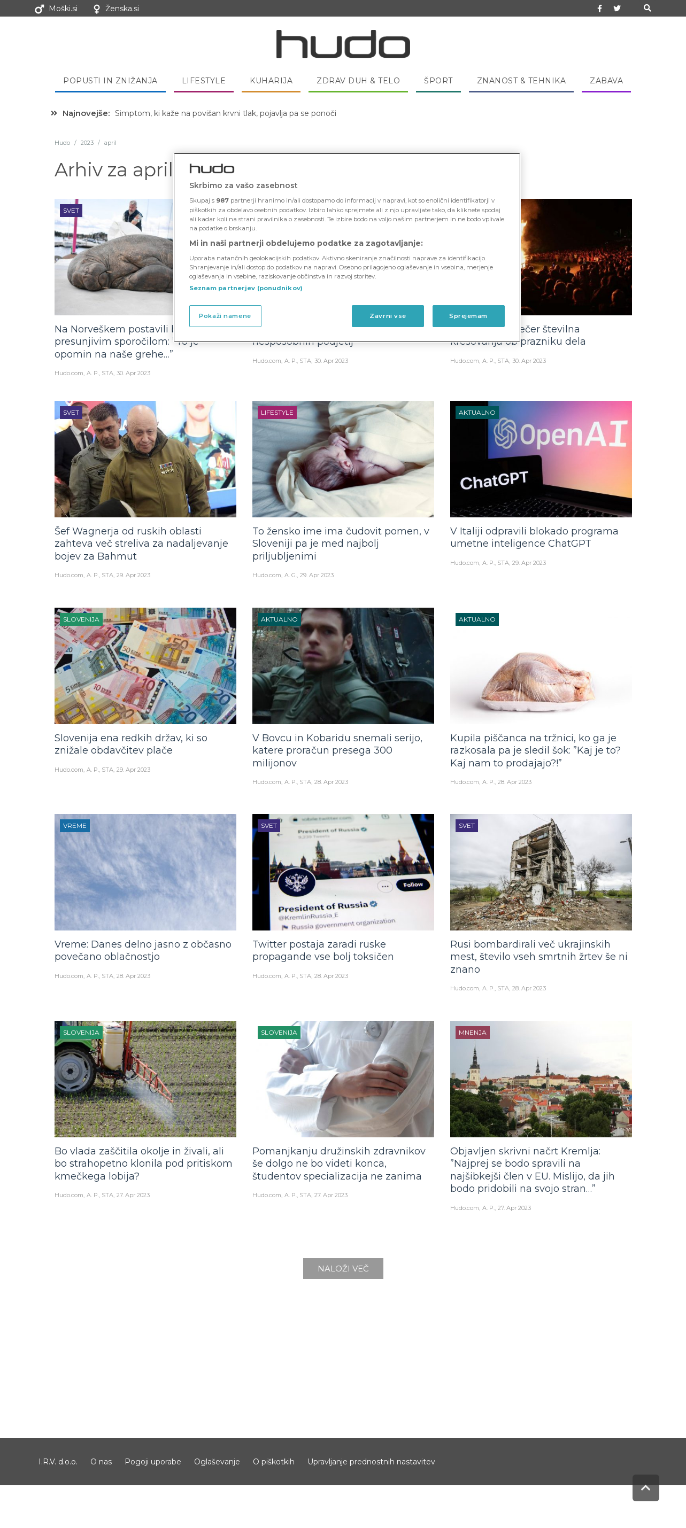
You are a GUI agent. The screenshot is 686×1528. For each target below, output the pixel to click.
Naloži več (343, 1268)
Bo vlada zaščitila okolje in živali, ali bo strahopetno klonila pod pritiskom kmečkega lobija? (144, 1163)
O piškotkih (274, 1462)
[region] (347, 248)
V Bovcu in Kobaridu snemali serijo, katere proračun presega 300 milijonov (337, 750)
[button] (647, 8)
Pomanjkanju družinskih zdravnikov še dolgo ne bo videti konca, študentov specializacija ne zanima (339, 1163)
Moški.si (63, 8)
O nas (101, 1462)
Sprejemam (468, 316)
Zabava (606, 81)
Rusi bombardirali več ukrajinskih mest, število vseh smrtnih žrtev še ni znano (539, 956)
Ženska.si (122, 8)
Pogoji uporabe (153, 1462)
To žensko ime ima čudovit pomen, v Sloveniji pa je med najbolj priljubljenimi (340, 543)
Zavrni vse (387, 316)
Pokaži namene (225, 316)
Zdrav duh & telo (358, 81)
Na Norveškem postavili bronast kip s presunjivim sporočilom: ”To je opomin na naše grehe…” (144, 341)
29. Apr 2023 (133, 575)
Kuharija (271, 81)
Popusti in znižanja (110, 81)
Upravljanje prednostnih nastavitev (371, 1462)
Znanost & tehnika (521, 81)
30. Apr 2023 (133, 373)
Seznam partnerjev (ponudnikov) (246, 288)
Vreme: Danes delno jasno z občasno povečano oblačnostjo (143, 950)
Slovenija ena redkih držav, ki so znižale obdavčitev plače (131, 744)
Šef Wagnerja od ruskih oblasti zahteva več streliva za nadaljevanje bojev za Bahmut (141, 543)
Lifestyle (204, 81)
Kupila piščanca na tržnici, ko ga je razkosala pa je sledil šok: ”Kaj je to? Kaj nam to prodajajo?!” (535, 750)
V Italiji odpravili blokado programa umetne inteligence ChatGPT (534, 537)
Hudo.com (69, 373)
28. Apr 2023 (331, 782)
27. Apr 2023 (133, 1195)
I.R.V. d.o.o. (58, 1462)
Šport (438, 81)
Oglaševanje (217, 1462)
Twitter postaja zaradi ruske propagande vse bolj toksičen (323, 950)
